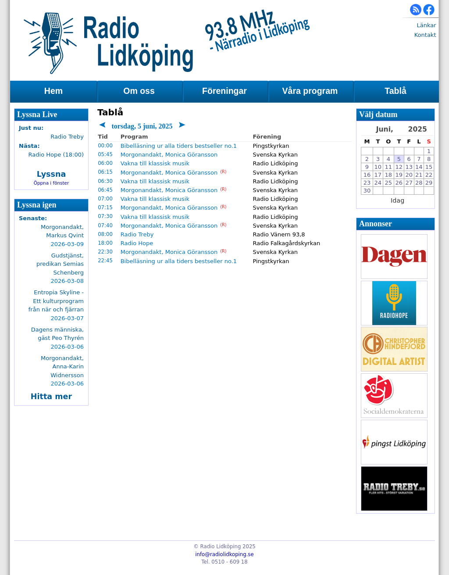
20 (409, 174)
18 (388, 174)
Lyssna (51, 174)
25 (388, 182)
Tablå (395, 91)
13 (409, 167)
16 (367, 174)
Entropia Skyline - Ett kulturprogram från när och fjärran (56, 301)
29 (429, 182)
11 (388, 167)
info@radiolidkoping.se (224, 554)
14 (419, 167)
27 (409, 182)
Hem (53, 91)
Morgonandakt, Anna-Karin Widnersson (62, 367)
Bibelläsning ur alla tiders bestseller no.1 (179, 146)
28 (419, 182)
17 (378, 174)
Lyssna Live (37, 114)
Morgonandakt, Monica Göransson (169, 154)
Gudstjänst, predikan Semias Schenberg (60, 264)
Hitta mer (51, 396)
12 (399, 167)
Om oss (139, 91)
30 (367, 190)
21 (419, 174)
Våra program (310, 91)
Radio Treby (137, 234)
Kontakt (425, 35)
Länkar (426, 25)
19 (399, 174)
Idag (397, 200)
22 (429, 174)
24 (378, 182)
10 (378, 167)
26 (399, 182)
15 (429, 167)
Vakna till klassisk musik (155, 163)
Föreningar (224, 91)
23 (367, 182)
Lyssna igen (37, 204)
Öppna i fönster (51, 183)
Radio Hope (137, 243)
